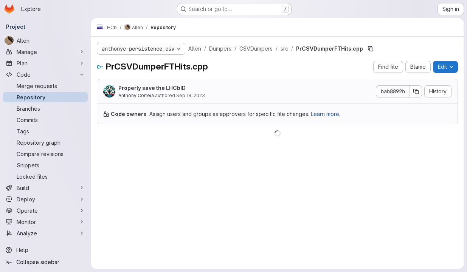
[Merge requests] (45, 85)
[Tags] (45, 131)
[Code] (45, 74)
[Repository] (45, 97)
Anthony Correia (136, 95)
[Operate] (45, 210)
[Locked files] (45, 176)
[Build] (45, 187)
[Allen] (45, 40)
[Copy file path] (371, 49)
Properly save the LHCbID (152, 88)
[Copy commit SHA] (416, 91)
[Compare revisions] (45, 153)
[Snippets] (45, 165)
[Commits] (45, 119)
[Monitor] (45, 221)
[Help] (45, 250)
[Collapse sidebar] (45, 262)
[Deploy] (45, 199)
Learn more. (325, 114)
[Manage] (45, 51)
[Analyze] (45, 233)
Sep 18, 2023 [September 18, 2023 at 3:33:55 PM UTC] (190, 95)
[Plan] (45, 63)
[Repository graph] (45, 142)
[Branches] (45, 108)
